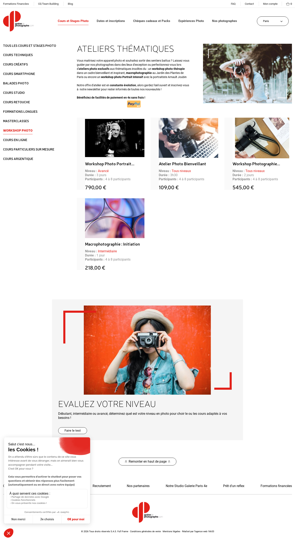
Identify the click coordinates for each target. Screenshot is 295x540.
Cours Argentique (18, 159)
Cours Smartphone (19, 74)
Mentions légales (171, 531)
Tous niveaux (181, 171)
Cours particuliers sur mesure (28, 149)
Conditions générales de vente (145, 531)
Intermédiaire (107, 251)
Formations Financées (16, 3)
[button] (72, 430)
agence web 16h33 (204, 531)
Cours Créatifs (15, 64)
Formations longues (20, 111)
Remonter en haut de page (148, 461)
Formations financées (276, 486)
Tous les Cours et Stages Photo (29, 46)
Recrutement (102, 486)
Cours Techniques (18, 55)
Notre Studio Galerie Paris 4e (186, 486)
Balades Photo (16, 83)
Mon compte (270, 3)
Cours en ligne (15, 140)
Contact (249, 3)
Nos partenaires (138, 486)
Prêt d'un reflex (233, 486)
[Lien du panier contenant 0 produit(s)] (289, 4)
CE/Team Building (48, 3)
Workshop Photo (18, 130)
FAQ (233, 3)
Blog (70, 3)
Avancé (103, 171)
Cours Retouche (16, 102)
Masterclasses (16, 121)
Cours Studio (14, 93)
